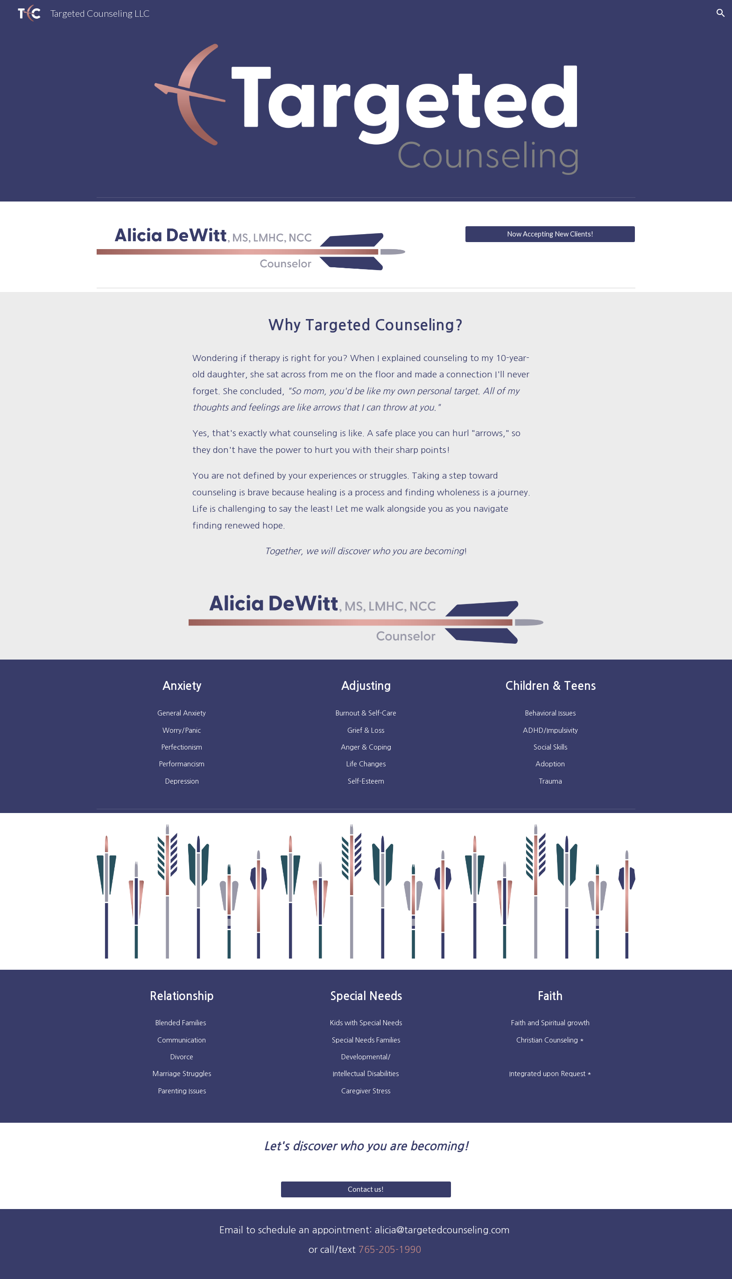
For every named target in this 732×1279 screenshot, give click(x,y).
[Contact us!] (365, 1189)
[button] (721, 13)
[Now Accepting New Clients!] (550, 233)
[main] (366, 322)
